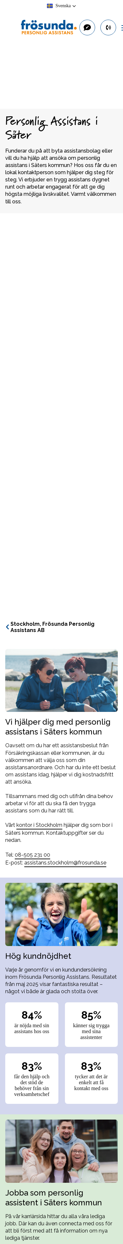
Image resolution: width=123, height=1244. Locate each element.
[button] (61, 6)
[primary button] (108, 27)
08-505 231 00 (32, 855)
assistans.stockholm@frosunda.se (65, 863)
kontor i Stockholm (39, 825)
